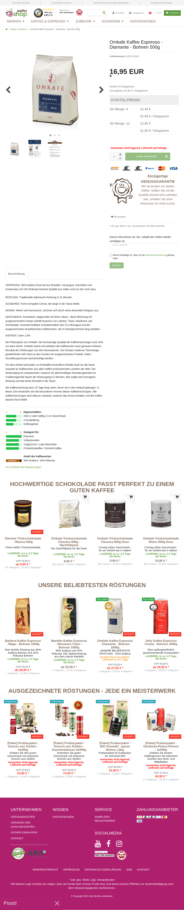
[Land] (150, 13)
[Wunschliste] (158, 13)
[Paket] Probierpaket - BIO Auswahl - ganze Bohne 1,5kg (114, 746)
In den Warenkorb (152, 156)
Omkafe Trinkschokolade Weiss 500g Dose (161, 540)
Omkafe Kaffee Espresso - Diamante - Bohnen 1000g (115, 644)
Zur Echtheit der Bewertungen (23, 467)
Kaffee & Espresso (48, 21)
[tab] (16, 273)
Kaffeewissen (142, 21)
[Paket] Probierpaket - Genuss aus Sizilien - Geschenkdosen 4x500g (69, 746)
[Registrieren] (136, 13)
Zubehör (83, 21)
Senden (116, 265)
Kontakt (17, 838)
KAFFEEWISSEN (63, 816)
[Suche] (103, 13)
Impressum (71, 869)
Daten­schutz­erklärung (103, 869)
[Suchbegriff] (93, 13)
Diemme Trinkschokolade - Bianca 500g (23, 540)
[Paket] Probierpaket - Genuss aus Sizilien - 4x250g (22, 746)
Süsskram (111, 21)
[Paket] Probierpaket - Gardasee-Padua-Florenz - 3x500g (161, 746)
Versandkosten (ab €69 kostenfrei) (148, 226)
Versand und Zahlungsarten (22, 824)
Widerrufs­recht (45, 869)
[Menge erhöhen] (120, 155)
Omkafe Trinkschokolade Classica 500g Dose (115, 540)
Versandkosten (23, 816)
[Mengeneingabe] (114, 157)
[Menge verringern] (120, 159)
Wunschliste (118, 217)
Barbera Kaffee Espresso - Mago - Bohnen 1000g (23, 642)
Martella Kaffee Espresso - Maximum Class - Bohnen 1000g (69, 644)
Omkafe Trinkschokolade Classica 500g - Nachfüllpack (69, 542)
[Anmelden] (118, 13)
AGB (129, 869)
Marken (14, 21)
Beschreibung (16, 273)
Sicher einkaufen (24, 832)
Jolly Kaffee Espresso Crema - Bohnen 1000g (161, 642)
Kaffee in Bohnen (18, 29)
